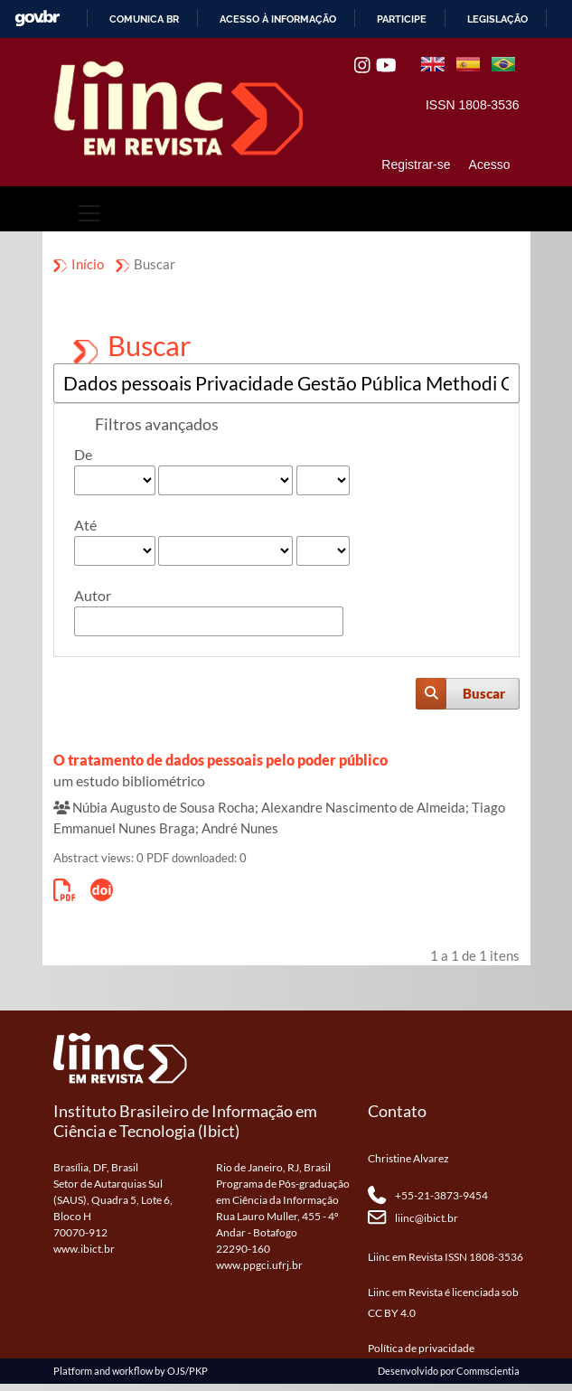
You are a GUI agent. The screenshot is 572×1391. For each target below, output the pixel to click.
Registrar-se (415, 164)
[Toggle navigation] (89, 213)
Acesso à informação (278, 19)
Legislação (497, 19)
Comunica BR (144, 19)
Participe (402, 19)
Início (87, 264)
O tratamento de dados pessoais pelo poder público (220, 759)
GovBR (37, 18)
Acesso (490, 164)
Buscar (484, 693)
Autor (92, 595)
